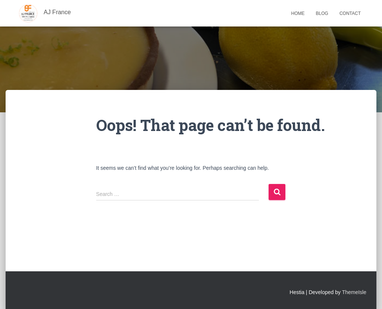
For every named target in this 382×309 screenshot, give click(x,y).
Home (298, 13)
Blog (322, 13)
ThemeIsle (354, 292)
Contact (350, 13)
